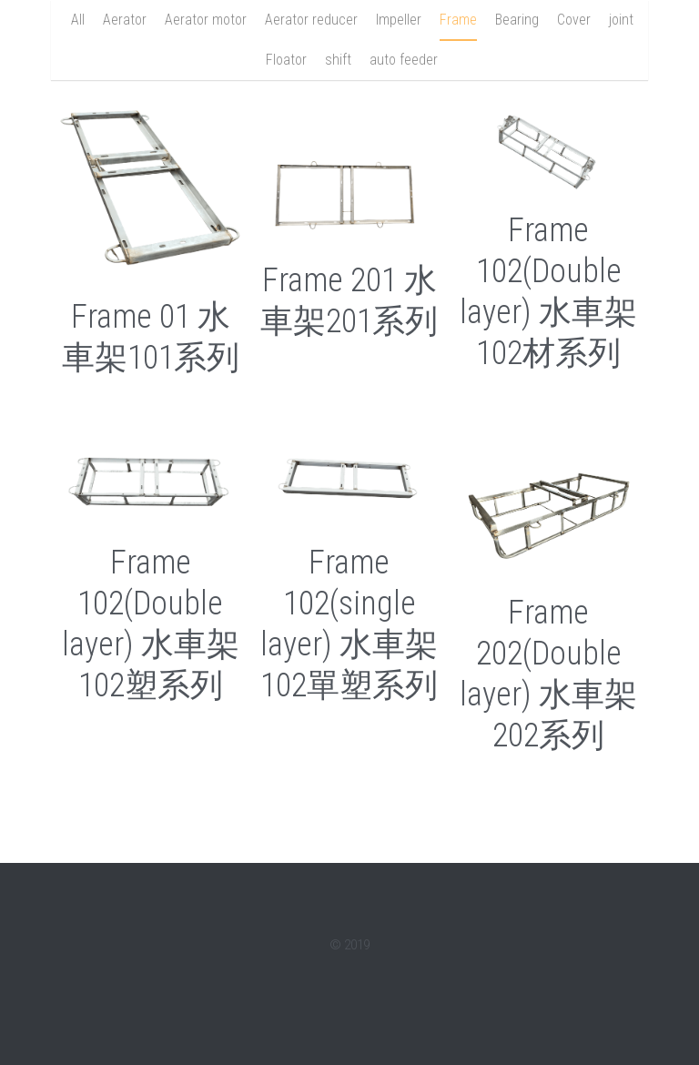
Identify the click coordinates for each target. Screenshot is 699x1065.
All (78, 19)
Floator (286, 59)
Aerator (125, 19)
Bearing (517, 19)
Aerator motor (206, 19)
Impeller (398, 19)
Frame (458, 19)
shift (338, 59)
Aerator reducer (311, 19)
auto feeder (404, 59)
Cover (574, 19)
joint (621, 19)
